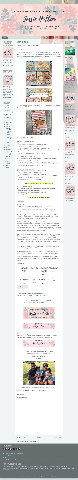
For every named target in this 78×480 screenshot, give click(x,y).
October (8, 117)
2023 (5, 105)
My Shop (5, 457)
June (7, 126)
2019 (5, 159)
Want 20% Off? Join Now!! (9, 459)
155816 (43, 282)
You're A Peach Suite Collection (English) (24, 269)
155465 (53, 269)
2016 (5, 165)
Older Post (57, 437)
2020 (5, 156)
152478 (53, 279)
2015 (5, 167)
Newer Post (21, 437)
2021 (5, 110)
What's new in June (9, 141)
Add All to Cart (22, 287)
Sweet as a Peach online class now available (9, 136)
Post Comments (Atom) (30, 441)
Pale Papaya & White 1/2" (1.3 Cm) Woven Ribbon (44, 279)
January (8, 154)
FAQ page (32, 337)
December (8, 112)
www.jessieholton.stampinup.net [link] (34, 293)
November (8, 114)
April (7, 147)
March (7, 149)
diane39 (44, 476)
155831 (24, 271)
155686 (43, 272)
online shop (35, 258)
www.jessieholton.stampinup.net (43, 300)
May (7, 145)
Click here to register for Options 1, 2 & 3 (39, 183)
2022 (5, 108)
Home (5, 37)
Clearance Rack (7, 455)
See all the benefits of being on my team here (30, 179)
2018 (5, 161)
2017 (5, 163)
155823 (34, 269)
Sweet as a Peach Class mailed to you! (9, 130)
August (8, 122)
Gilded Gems (53, 277)
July (7, 124)
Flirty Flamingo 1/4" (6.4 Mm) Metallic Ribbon (24, 279)
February (8, 151)
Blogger (55, 476)
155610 (24, 282)
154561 (34, 280)
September (9, 120)
